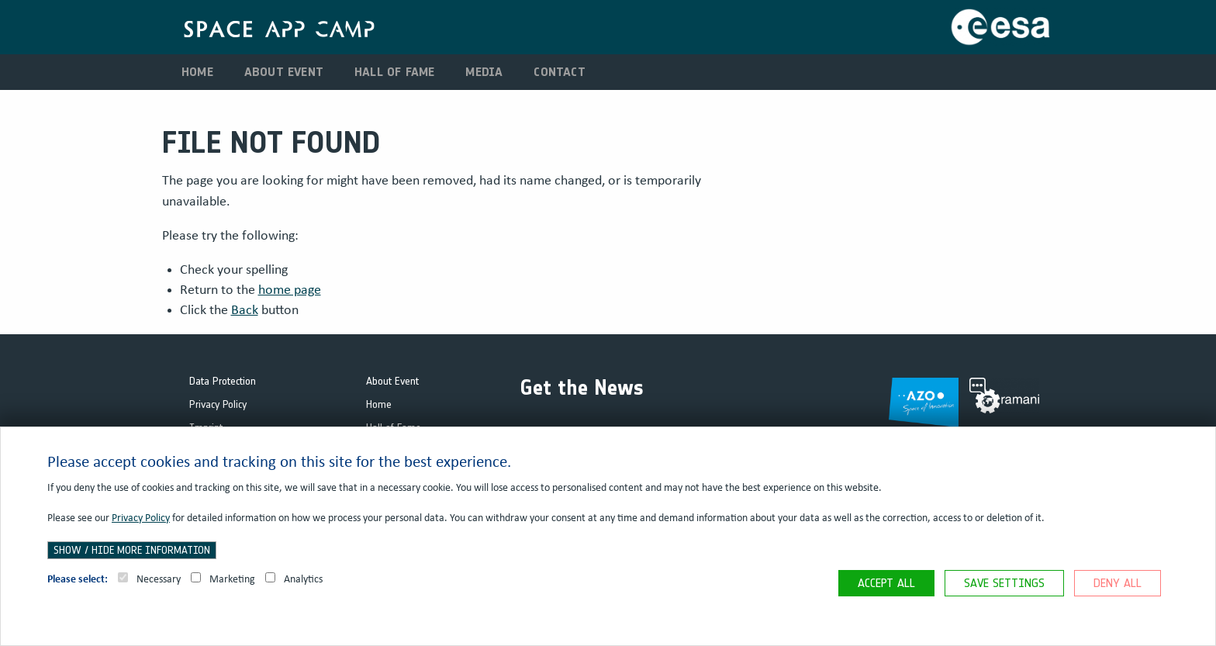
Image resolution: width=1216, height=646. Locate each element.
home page (289, 290)
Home (197, 71)
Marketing (223, 578)
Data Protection (222, 381)
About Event (283, 71)
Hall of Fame (394, 71)
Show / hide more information (132, 550)
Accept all (886, 582)
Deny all (1117, 582)
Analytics (294, 578)
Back (244, 310)
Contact (559, 71)
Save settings (1004, 582)
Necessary (149, 578)
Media (484, 71)
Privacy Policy (218, 404)
